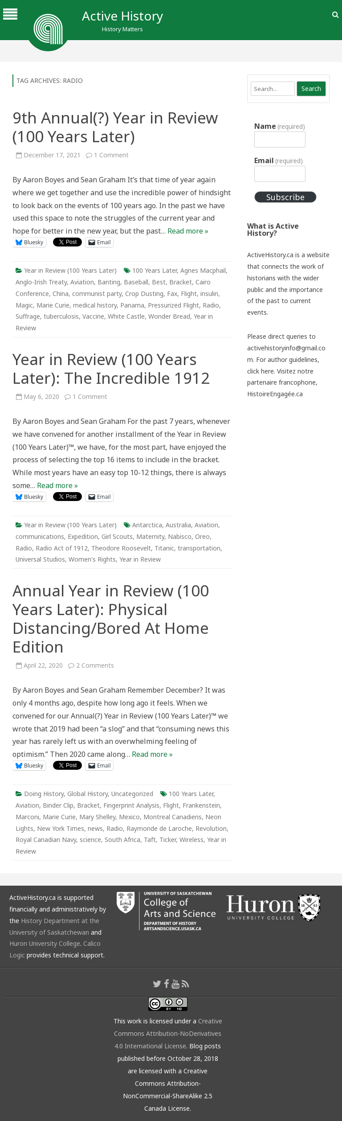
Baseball (136, 282)
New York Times (60, 828)
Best (159, 282)
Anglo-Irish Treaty (41, 282)
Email (278, 160)
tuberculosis (61, 316)
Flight (189, 293)
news (95, 828)
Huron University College (44, 943)
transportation (199, 548)
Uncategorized (132, 793)
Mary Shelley (97, 817)
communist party (97, 293)
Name (279, 126)
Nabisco (179, 536)
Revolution (211, 828)
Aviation (82, 282)
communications (40, 536)
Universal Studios (40, 559)
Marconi (27, 817)
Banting (109, 282)
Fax (172, 293)
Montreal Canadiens (172, 817)
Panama (132, 305)
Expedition (83, 536)
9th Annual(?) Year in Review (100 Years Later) (115, 127)
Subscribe (285, 197)
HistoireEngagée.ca (275, 394)
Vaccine (93, 316)
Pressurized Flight (173, 305)
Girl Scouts (117, 536)
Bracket (180, 282)
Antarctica (147, 525)
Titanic (164, 548)
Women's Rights (92, 559)
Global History (87, 793)
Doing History (44, 793)
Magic (24, 305)
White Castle (126, 316)
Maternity (150, 536)
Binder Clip (58, 805)
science (90, 839)
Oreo (202, 536)
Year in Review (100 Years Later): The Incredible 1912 (111, 368)
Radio (211, 305)
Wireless (191, 839)
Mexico (129, 817)
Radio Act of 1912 (62, 548)
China (61, 293)
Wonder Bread (169, 316)
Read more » (187, 231)
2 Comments (95, 665)
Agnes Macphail (203, 270)
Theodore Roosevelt (121, 548)
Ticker (167, 839)
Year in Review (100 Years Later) (70, 270)
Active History (122, 16)
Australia (178, 525)
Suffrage (28, 316)
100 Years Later (154, 270)
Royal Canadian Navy (46, 839)
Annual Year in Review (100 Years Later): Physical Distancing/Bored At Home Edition (110, 618)
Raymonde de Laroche (159, 828)
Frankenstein (201, 805)
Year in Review (140, 559)
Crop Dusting (144, 293)
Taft (150, 839)
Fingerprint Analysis (131, 805)
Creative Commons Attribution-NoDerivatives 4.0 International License (168, 1033)
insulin (209, 293)
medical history (95, 305)
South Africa (122, 839)
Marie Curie (53, 305)
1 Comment (111, 155)
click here (260, 371)
